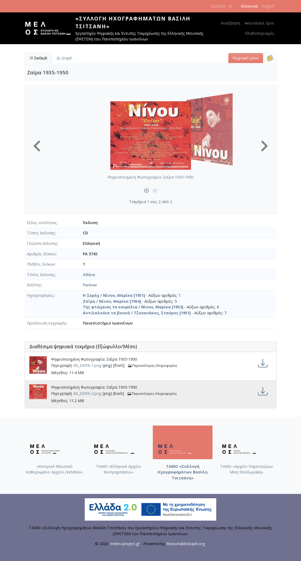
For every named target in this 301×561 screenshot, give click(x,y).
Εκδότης (34, 284)
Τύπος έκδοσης (41, 232)
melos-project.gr (125, 543)
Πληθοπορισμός (259, 33)
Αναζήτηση (230, 23)
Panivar (90, 284)
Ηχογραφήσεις (40, 295)
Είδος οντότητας (42, 222)
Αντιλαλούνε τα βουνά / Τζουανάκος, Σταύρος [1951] (137, 312)
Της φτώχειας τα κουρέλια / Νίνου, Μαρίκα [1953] (133, 306)
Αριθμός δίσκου (41, 253)
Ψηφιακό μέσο (246, 58)
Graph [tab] (64, 58)
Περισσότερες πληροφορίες (152, 365)
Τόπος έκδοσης (41, 274)
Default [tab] (38, 58)
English (268, 6)
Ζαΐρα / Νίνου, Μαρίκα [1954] (112, 301)
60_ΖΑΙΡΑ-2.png (87, 393)
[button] (37, 146)
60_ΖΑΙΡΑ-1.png (87, 365)
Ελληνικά (249, 6)
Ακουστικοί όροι (259, 23)
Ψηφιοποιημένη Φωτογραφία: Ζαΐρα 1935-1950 (150, 177)
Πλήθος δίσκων (41, 264)
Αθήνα (89, 274)
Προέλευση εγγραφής (47, 323)
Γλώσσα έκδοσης (42, 243)
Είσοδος (221, 6)
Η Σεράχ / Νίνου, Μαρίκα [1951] (114, 295)
